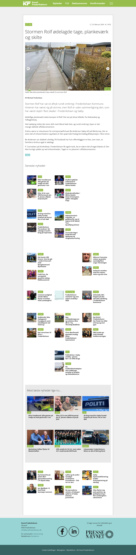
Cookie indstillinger (49, 550)
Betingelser (61, 550)
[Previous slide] (28, 68)
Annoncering (38, 534)
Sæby (27, 155)
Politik (68, 212)
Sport (40, 190)
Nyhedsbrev (70, 550)
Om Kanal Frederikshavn (85, 550)
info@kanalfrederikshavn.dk (31, 530)
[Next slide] (107, 68)
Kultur (40, 254)
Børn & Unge (70, 292)
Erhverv (96, 314)
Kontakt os (35, 536)
